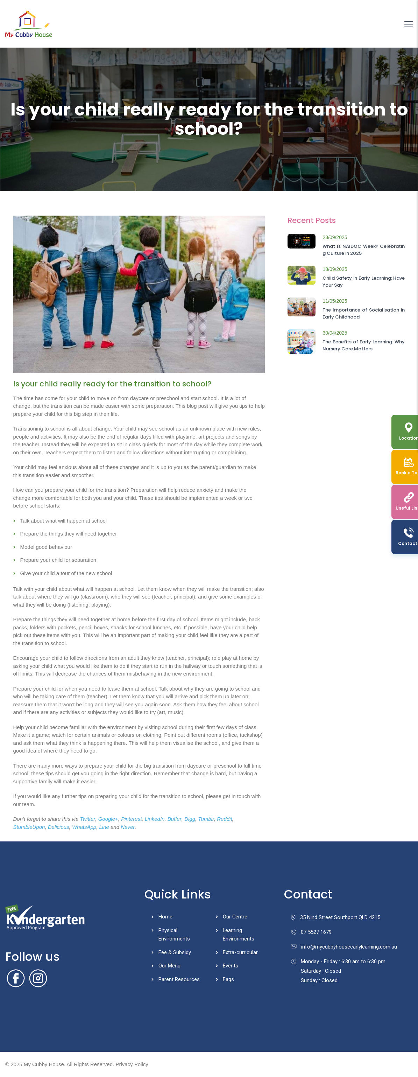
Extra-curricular (240, 953)
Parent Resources (179, 980)
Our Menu (169, 966)
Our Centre (235, 917)
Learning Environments (238, 935)
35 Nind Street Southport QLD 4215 (336, 917)
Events (230, 966)
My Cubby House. (44, 1064)
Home (165, 917)
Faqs (228, 980)
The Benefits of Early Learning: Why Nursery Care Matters (364, 345)
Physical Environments (174, 935)
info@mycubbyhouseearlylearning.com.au (344, 947)
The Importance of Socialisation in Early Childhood (364, 313)
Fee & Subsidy (174, 953)
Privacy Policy (131, 1064)
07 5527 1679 (311, 932)
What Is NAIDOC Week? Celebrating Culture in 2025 (364, 250)
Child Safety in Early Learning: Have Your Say (364, 281)
